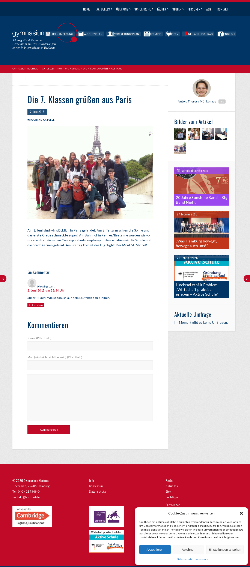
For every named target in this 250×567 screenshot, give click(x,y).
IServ (190, 34)
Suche (234, 9)
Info (222, 101)
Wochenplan (129, 34)
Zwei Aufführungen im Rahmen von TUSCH (3, 278)
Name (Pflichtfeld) (39, 339)
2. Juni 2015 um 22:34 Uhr (46, 291)
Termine (177, 34)
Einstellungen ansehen (225, 549)
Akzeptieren (154, 549)
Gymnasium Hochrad (25, 69)
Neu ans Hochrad (210, 34)
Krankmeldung (106, 34)
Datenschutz (184, 559)
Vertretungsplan (155, 34)
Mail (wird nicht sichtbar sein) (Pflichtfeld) (54, 358)
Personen (194, 9)
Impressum (201, 559)
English (232, 34)
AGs (208, 9)
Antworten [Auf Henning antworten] (36, 306)
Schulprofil (142, 9)
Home (86, 9)
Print (37, 79)
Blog (168, 493)
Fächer (161, 9)
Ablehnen (188, 549)
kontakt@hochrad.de (26, 498)
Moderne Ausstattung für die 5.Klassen (247, 278)
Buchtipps (172, 498)
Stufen (176, 9)
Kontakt (222, 9)
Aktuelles (103, 9)
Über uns (122, 9)
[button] (241, 513)
